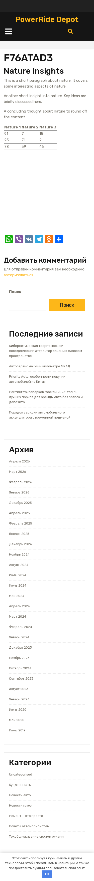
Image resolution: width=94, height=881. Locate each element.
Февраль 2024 (20, 627)
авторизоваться (18, 275)
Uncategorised (20, 774)
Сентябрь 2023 (21, 678)
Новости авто (20, 795)
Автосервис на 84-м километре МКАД (39, 366)
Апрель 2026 (19, 461)
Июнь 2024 (17, 585)
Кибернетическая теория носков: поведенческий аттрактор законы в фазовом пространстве (45, 351)
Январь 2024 (19, 637)
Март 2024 (17, 616)
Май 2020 (16, 720)
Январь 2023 (19, 699)
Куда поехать (20, 785)
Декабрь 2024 (20, 544)
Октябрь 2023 (20, 668)
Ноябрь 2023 (19, 658)
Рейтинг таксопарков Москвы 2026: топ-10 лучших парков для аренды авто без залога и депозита (46, 397)
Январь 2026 (19, 492)
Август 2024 (18, 565)
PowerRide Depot (47, 19)
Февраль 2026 (20, 482)
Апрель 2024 (19, 606)
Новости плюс (20, 805)
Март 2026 (17, 472)
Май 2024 (16, 596)
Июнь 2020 (17, 709)
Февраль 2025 (20, 523)
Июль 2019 (17, 730)
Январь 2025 (19, 534)
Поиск (15, 292)
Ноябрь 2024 (19, 554)
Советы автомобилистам (29, 826)
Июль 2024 (17, 575)
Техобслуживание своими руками (36, 836)
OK (47, 874)
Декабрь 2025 (20, 503)
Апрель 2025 (19, 513)
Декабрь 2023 (20, 647)
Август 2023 (18, 689)
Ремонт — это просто (26, 816)
